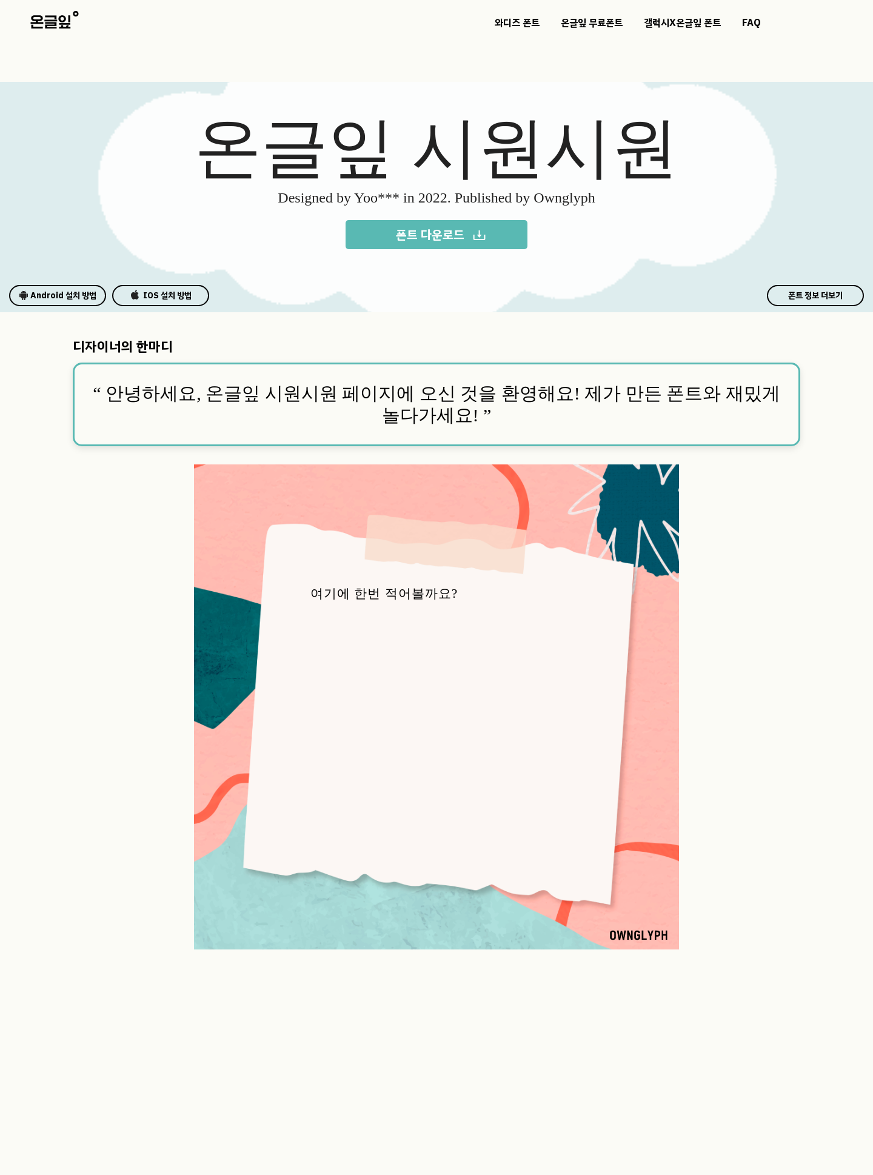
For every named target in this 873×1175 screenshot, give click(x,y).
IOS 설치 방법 (161, 295)
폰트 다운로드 (441, 235)
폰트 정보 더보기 (815, 295)
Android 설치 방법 (57, 295)
